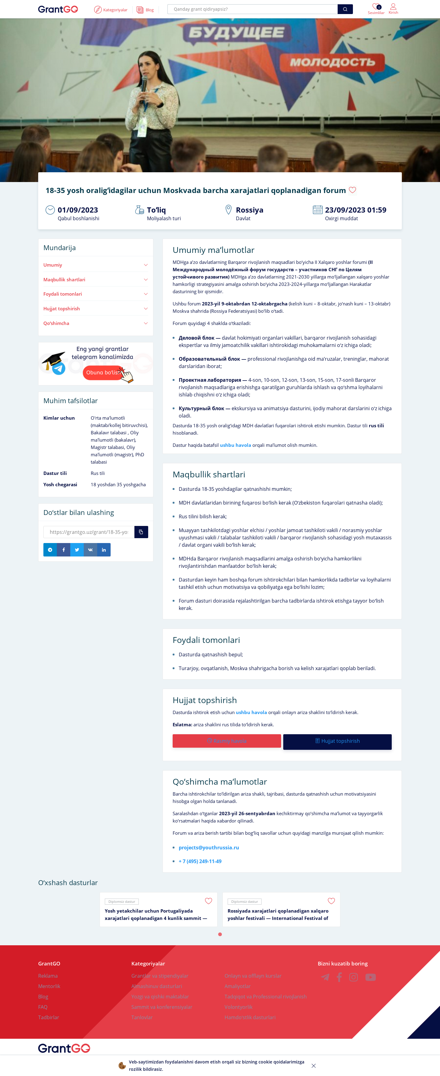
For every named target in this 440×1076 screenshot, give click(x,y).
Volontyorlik (238, 1002)
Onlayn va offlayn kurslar (253, 971)
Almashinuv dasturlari (156, 981)
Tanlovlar (142, 1012)
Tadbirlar (48, 1012)
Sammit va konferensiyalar (162, 1002)
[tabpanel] (159, 904)
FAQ (42, 1002)
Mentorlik (49, 981)
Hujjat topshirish (95, 306)
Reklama (48, 971)
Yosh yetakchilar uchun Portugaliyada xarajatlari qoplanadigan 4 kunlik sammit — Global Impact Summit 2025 (156, 910)
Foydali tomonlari (95, 291)
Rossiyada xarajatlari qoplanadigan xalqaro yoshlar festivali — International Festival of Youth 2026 (278, 910)
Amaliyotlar (238, 981)
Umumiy (95, 262)
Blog (43, 991)
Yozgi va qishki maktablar (160, 991)
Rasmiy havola (226, 738)
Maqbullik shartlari (95, 277)
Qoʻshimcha (95, 320)
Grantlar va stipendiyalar (160, 971)
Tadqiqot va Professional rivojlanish (266, 991)
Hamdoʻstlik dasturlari (250, 1012)
